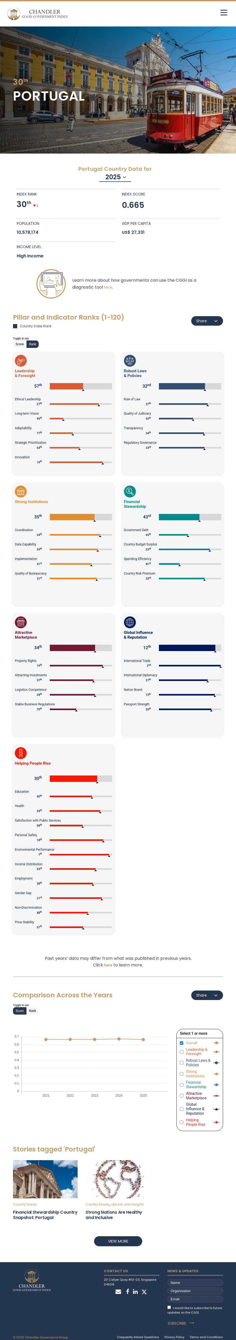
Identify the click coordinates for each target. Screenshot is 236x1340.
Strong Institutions (195, 1073)
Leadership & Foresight (196, 1051)
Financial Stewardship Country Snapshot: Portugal (45, 1215)
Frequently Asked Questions (138, 1331)
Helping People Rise (195, 1122)
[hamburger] (220, 12)
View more (118, 1241)
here (108, 287)
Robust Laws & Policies (198, 1062)
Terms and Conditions (206, 1331)
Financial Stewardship (196, 1085)
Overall (191, 1043)
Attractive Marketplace (196, 1095)
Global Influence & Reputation (195, 1109)
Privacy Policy (174, 1331)
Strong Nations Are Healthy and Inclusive (114, 1215)
